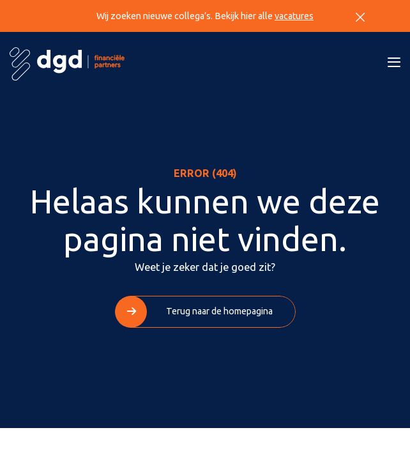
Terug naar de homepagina (219, 311)
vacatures (294, 16)
